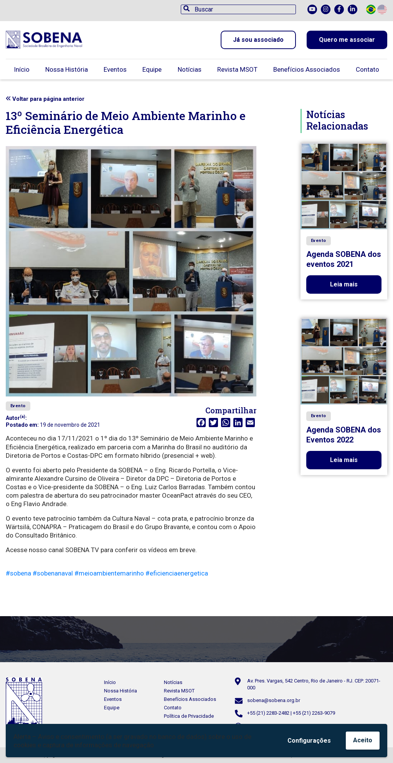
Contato (367, 69)
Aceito (362, 740)
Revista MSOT (237, 69)
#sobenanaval (53, 573)
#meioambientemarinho (109, 573)
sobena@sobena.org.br (273, 700)
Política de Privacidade (189, 716)
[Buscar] (238, 9)
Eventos (115, 69)
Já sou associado (258, 39)
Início (22, 69)
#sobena (18, 573)
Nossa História (66, 69)
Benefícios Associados (306, 69)
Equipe (152, 69)
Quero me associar (347, 39)
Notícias (189, 69)
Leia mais (344, 284)
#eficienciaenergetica (176, 573)
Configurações (309, 740)
